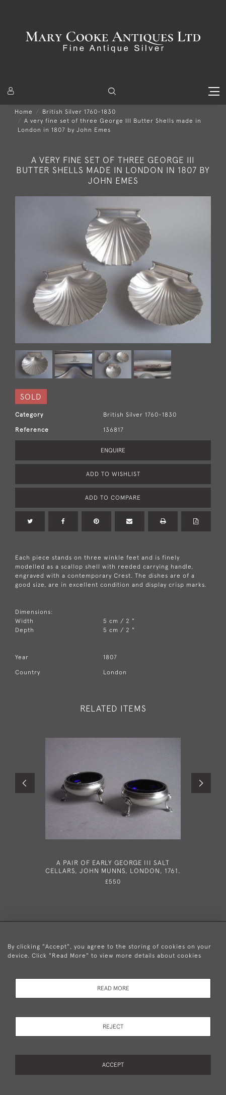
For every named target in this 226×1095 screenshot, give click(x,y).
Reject (113, 1026)
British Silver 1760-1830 (79, 111)
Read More (113, 988)
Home (24, 111)
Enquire (113, 450)
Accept (113, 1064)
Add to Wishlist (113, 474)
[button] (112, 91)
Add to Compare (113, 497)
